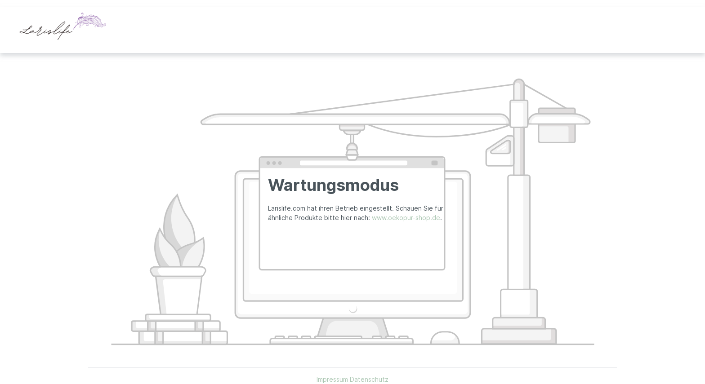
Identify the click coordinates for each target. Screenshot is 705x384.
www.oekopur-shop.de (406, 217)
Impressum (333, 379)
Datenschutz (369, 379)
